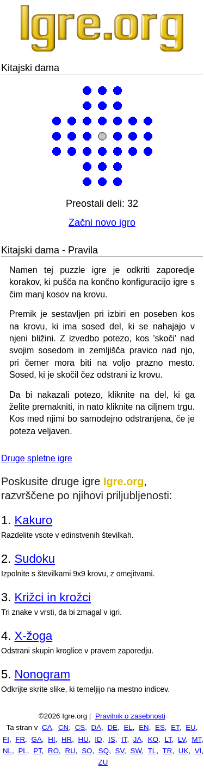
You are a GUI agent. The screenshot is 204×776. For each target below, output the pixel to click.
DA (96, 727)
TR (167, 751)
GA (37, 739)
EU (191, 727)
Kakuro (33, 520)
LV (182, 739)
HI (51, 739)
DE (112, 727)
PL (22, 751)
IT (124, 739)
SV (120, 751)
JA (137, 739)
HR (66, 739)
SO (87, 751)
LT (167, 739)
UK (183, 751)
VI (198, 751)
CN (63, 727)
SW (136, 751)
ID (98, 739)
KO (153, 739)
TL (152, 751)
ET (175, 727)
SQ (103, 751)
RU (70, 751)
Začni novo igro (102, 222)
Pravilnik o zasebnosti (130, 716)
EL (127, 727)
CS (80, 727)
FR (20, 739)
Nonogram (42, 674)
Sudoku (34, 558)
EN (144, 727)
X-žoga (33, 636)
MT (196, 739)
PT (37, 751)
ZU (103, 762)
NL (7, 751)
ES (160, 727)
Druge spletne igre (36, 458)
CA (47, 727)
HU (83, 739)
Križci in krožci (52, 597)
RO (53, 751)
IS (111, 739)
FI (6, 739)
